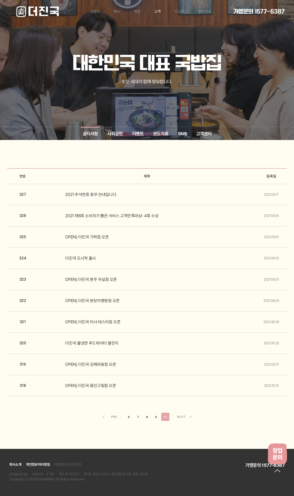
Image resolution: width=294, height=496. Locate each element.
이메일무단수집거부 (67, 464)
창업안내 (204, 11)
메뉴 (117, 11)
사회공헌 (115, 133)
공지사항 (90, 133)
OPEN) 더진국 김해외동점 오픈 (90, 364)
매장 (137, 11)
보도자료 (160, 133)
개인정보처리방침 (38, 464)
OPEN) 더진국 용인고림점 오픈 (90, 385)
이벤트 (138, 133)
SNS (182, 133)
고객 (157, 11)
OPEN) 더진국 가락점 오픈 (87, 236)
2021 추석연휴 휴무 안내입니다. (91, 194)
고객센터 (203, 133)
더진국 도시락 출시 (80, 258)
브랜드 (95, 11)
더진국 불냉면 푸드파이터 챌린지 (91, 343)
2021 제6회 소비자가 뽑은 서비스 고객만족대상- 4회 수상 (111, 215)
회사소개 (15, 464)
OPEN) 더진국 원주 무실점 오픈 (91, 279)
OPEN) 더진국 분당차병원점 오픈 (92, 300)
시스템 (179, 11)
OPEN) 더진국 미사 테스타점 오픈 (92, 321)
